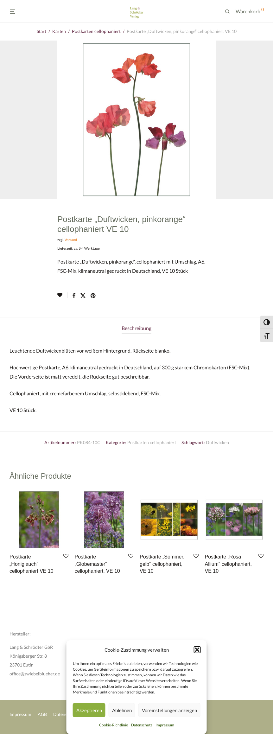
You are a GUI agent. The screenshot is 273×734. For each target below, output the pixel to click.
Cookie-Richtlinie (113, 725)
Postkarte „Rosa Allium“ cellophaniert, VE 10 (228, 564)
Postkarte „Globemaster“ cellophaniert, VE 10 (97, 564)
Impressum (165, 725)
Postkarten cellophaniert (96, 31)
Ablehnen (122, 710)
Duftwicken (217, 442)
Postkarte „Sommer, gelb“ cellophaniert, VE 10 (162, 564)
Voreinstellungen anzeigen (169, 710)
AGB (42, 714)
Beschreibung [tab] (136, 328)
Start (41, 31)
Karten (59, 31)
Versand (71, 240)
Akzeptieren (89, 710)
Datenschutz (141, 725)
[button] (197, 650)
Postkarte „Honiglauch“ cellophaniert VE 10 (32, 564)
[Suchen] (229, 11)
